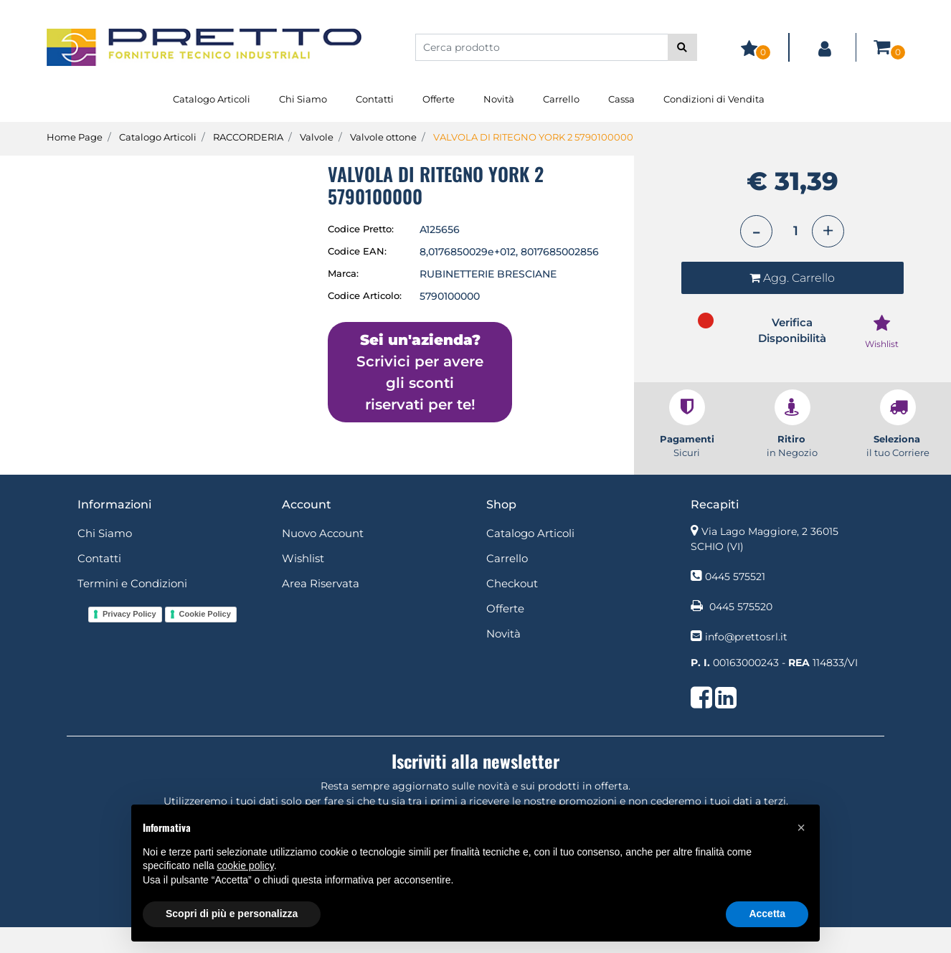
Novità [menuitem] (498, 99)
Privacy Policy (129, 639)
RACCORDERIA (248, 137)
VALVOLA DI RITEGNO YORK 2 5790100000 (533, 137)
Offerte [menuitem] (438, 99)
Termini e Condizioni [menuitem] (132, 608)
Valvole (316, 137)
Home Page (75, 137)
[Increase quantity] (828, 231)
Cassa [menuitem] (621, 99)
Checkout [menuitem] (512, 608)
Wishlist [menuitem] (303, 583)
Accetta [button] (767, 913)
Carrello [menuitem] (561, 99)
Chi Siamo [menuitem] (303, 99)
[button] (682, 47)
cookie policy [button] (245, 865)
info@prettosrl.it (746, 661)
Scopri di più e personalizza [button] (232, 913)
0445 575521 (735, 601)
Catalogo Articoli (158, 137)
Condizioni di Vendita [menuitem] (714, 99)
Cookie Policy (205, 639)
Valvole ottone (383, 137)
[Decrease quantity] (756, 231)
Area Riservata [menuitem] (320, 608)
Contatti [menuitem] (375, 99)
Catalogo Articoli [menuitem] (211, 99)
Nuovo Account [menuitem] (323, 558)
